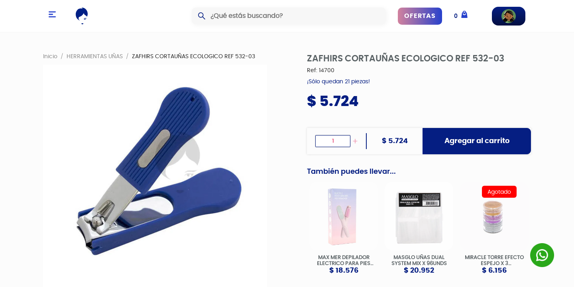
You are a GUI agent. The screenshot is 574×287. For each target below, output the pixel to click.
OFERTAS (420, 16)
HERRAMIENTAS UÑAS (95, 56)
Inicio (50, 56)
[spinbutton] (332, 141)
